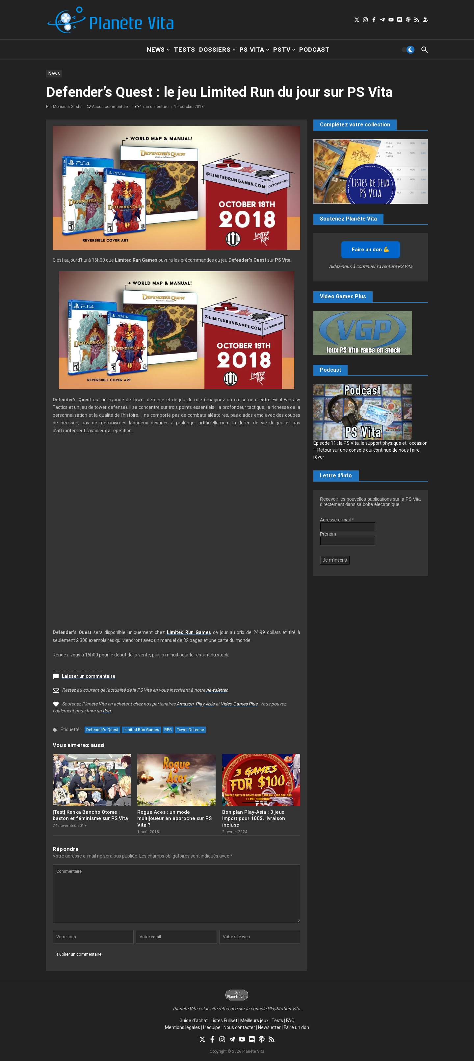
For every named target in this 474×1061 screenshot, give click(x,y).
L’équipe (212, 1027)
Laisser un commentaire (88, 676)
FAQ (290, 1020)
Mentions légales (182, 1027)
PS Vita (255, 49)
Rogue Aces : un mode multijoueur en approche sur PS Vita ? (174, 818)
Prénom (328, 534)
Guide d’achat (193, 1020)
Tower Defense (190, 730)
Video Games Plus (239, 703)
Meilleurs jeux (254, 1020)
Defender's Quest (102, 730)
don (107, 710)
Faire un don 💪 (370, 249)
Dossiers (217, 49)
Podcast (314, 49)
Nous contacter (239, 1027)
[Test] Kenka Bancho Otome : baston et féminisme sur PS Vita (90, 815)
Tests (184, 49)
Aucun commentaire (110, 106)
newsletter (216, 690)
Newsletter (269, 1027)
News (158, 49)
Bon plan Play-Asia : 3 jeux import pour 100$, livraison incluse (253, 818)
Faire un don (296, 1027)
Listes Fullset (224, 1020)
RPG (168, 730)
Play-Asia (205, 703)
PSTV (284, 49)
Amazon (185, 703)
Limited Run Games (141, 730)
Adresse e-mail (337, 519)
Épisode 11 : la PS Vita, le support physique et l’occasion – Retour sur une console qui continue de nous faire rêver (370, 450)
